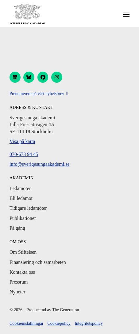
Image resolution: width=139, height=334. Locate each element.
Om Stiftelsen (23, 252)
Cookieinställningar (26, 323)
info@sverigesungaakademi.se (40, 164)
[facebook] (42, 77)
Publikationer (23, 218)
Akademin (21, 178)
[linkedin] (15, 77)
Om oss (18, 242)
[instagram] (56, 77)
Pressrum (19, 281)
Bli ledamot (21, 198)
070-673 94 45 (24, 154)
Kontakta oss (22, 272)
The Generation (65, 310)
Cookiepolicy (59, 323)
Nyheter (17, 291)
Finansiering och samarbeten (38, 262)
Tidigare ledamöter (28, 208)
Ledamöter (20, 188)
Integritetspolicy (89, 323)
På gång (17, 228)
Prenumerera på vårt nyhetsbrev (37, 93)
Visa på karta (22, 141)
